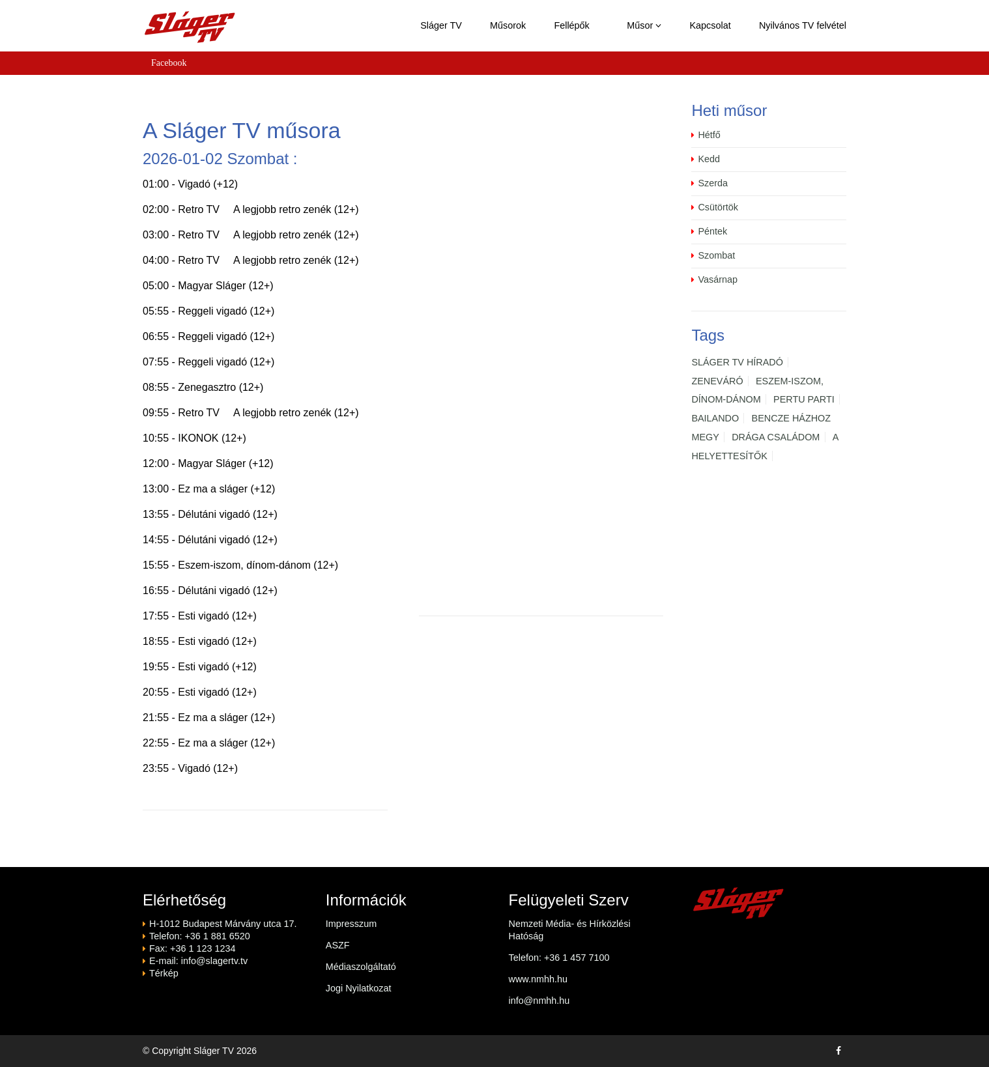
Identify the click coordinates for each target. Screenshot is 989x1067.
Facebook (168, 62)
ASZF (338, 945)
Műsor (644, 25)
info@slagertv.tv (214, 961)
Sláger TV (441, 25)
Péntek (712, 231)
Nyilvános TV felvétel (802, 25)
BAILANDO (715, 418)
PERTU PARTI (804, 399)
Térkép (164, 973)
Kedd (709, 159)
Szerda (713, 183)
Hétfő (709, 135)
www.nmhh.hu (538, 979)
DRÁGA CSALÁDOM (776, 437)
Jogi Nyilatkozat (359, 988)
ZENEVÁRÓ (717, 381)
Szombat (716, 255)
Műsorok (508, 25)
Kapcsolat (710, 25)
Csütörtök (718, 207)
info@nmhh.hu (539, 1000)
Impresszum (351, 923)
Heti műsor (729, 110)
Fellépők (571, 25)
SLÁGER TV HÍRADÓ (736, 362)
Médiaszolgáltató (361, 966)
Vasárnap (718, 279)
